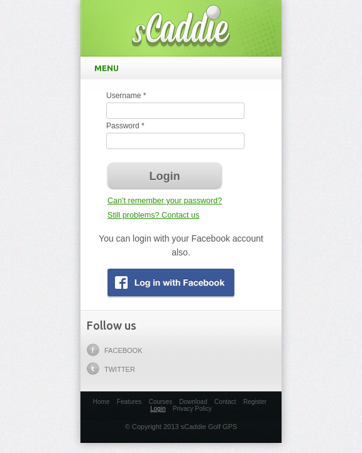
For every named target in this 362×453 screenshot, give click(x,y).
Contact (225, 401)
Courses (160, 401)
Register (254, 401)
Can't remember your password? (164, 200)
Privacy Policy (192, 408)
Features (129, 401)
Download (193, 401)
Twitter (111, 368)
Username (126, 95)
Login (157, 408)
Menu (183, 68)
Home (101, 401)
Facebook (115, 350)
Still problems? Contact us (153, 215)
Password (125, 125)
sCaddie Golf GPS (181, 25)
